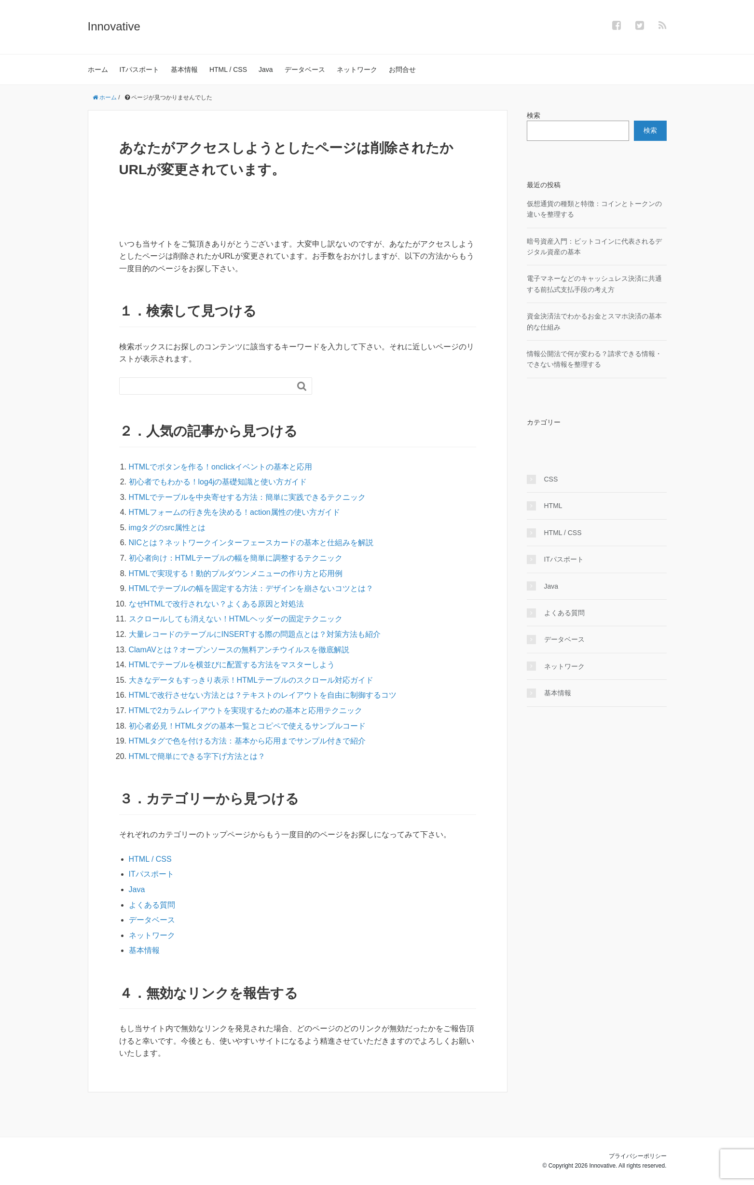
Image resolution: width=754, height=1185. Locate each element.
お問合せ (402, 69)
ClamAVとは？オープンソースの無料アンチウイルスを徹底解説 (239, 650)
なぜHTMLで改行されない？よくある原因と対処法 (216, 604)
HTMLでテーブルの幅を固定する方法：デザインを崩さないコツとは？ (251, 588)
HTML (553, 506)
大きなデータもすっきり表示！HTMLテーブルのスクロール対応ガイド (251, 680)
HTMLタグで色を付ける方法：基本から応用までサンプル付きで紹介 (247, 741)
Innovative (114, 26)
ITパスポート (139, 69)
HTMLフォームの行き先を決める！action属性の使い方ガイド (234, 512)
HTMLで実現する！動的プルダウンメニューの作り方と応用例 (236, 573)
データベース (305, 69)
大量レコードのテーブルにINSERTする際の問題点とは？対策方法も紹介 (255, 634)
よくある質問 (152, 905)
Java (266, 69)
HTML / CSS (228, 69)
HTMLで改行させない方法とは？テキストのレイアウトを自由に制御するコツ (263, 695)
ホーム (98, 69)
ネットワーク (357, 69)
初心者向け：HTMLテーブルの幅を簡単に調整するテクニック (236, 558)
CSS (551, 479)
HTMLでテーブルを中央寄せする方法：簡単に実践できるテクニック (247, 497)
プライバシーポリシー (638, 1156)
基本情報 (184, 69)
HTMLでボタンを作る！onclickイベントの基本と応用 (220, 467)
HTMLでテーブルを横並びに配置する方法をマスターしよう (232, 665)
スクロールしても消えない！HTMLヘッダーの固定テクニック (236, 619)
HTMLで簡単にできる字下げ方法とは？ (197, 756)
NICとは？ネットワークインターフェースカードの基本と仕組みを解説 (251, 542)
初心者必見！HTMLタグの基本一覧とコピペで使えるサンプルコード (247, 726)
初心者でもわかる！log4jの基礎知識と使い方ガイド (218, 482)
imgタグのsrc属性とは (167, 528)
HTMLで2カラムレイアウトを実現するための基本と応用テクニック (245, 710)
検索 (533, 115)
